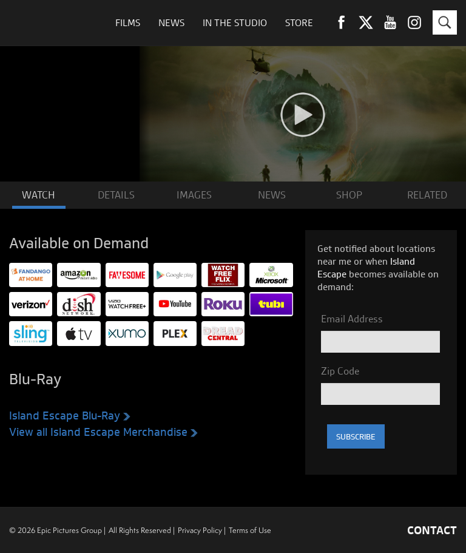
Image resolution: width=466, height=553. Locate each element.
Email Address (352, 318)
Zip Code (340, 371)
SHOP (349, 195)
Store (299, 22)
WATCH (38, 195)
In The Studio (235, 22)
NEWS (272, 195)
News (171, 22)
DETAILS (116, 195)
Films (127, 22)
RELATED (427, 195)
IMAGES (194, 195)
